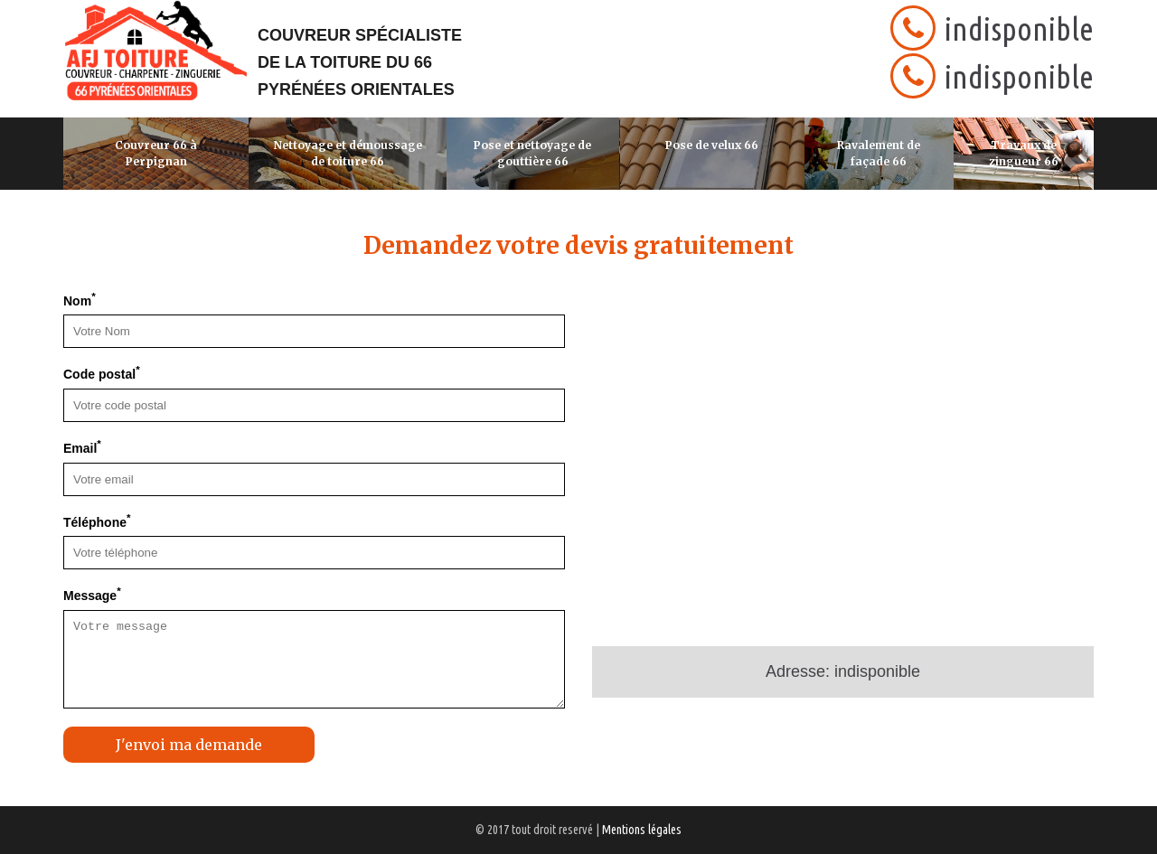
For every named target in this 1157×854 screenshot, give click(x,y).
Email (82, 446)
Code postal (101, 372)
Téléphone (97, 520)
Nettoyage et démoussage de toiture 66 (348, 153)
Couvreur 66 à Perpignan (156, 153)
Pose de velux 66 (711, 145)
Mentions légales (642, 829)
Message (92, 594)
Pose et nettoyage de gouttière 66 (532, 153)
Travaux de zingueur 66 (1023, 153)
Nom (79, 299)
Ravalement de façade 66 (878, 153)
